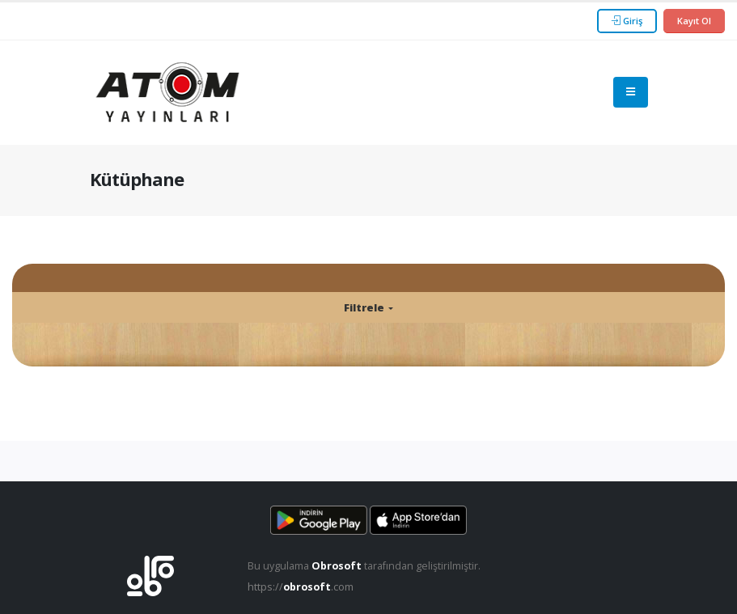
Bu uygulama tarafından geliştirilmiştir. (364, 566)
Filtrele (365, 307)
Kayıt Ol (694, 21)
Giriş (627, 21)
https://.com (301, 587)
